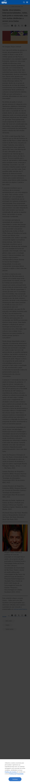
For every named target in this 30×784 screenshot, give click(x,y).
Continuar (15, 779)
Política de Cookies (11, 772)
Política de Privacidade (16, 774)
